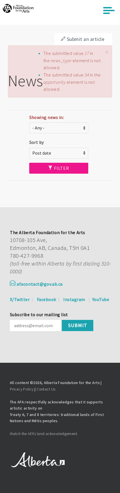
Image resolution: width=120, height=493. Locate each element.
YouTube (100, 299)
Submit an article (82, 39)
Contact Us (46, 389)
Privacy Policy (22, 389)
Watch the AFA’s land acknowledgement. (44, 433)
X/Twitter (20, 299)
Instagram (74, 299)
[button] (106, 52)
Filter (58, 168)
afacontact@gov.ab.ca (36, 284)
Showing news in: (46, 117)
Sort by (36, 142)
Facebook (46, 299)
